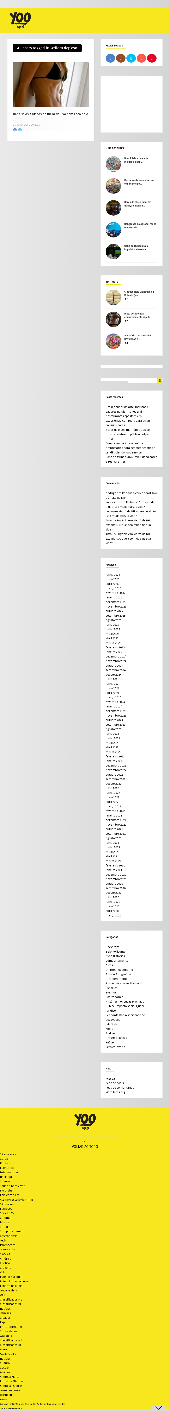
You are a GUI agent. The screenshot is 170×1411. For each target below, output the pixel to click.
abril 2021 (112, 856)
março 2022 (113, 806)
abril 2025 (112, 638)
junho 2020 (113, 902)
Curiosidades (8, 1331)
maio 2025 (112, 634)
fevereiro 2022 (115, 811)
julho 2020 (112, 897)
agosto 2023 (113, 729)
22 (126, 299)
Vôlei (3, 1272)
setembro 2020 (116, 888)
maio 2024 (113, 688)
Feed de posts (115, 1083)
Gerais (4, 1159)
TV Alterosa (5, 1372)
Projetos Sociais (116, 1038)
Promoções (8, 1245)
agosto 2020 (114, 893)
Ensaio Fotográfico (118, 974)
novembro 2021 (116, 824)
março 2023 (113, 752)
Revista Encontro (8, 1354)
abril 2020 (112, 911)
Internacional (9, 1172)
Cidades (5, 1318)
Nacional (6, 1177)
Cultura (5, 1181)
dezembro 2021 (116, 820)
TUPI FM (3, 1399)
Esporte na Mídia (11, 1286)
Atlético (5, 1263)
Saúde (110, 1042)
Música (5, 1222)
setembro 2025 (116, 615)
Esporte (5, 1322)
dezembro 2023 (116, 711)
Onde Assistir (8, 1290)
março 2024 (113, 697)
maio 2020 (113, 906)
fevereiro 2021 (115, 865)
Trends (4, 1227)
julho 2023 (112, 734)
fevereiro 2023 (115, 756)
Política (5, 1163)
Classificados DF (11, 1304)
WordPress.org (115, 1092)
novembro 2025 (116, 606)
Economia (7, 1168)
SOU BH (3, 1349)
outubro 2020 (114, 883)
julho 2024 (112, 679)
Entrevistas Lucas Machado (124, 983)
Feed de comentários (120, 1087)
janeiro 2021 (114, 870)
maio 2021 (112, 852)
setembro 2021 (116, 833)
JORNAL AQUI (5, 1313)
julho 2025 (112, 625)
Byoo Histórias (115, 956)
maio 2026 (113, 579)
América (5, 1258)
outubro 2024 (114, 665)
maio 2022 (112, 797)
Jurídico (111, 1010)
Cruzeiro (5, 1268)
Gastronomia (114, 997)
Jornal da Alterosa (12, 1381)
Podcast (111, 1033)
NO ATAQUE (5, 1254)
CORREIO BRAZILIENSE (10, 1390)
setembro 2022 (116, 779)
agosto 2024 (114, 674)
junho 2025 (113, 629)
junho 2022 (113, 793)
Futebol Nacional (11, 1277)
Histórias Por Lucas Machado (125, 1001)
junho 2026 (113, 575)
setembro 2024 (116, 670)
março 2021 (113, 861)
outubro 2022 (114, 774)
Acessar (111, 1078)
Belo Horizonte (116, 951)
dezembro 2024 (116, 656)
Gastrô (4, 1367)
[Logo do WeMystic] (85, 1122)
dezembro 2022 (116, 765)
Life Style (112, 1024)
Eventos (111, 992)
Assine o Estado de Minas (17, 1199)
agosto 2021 (113, 838)
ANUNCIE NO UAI (7, 1249)
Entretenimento (117, 979)
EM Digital (6, 1190)
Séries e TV (7, 1213)
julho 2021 (112, 843)
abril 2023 (112, 747)
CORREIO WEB (6, 1395)
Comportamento (117, 960)
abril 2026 (112, 584)
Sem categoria (115, 1047)
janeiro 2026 (114, 597)
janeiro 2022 (114, 815)
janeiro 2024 (114, 706)
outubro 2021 (114, 829)
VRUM (2, 1295)
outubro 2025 (114, 611)
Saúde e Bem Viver (12, 1186)
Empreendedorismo (119, 970)
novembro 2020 (116, 879)
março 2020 (113, 915)
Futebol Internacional (14, 1281)
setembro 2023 (116, 724)
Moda (109, 1029)
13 (126, 343)
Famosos (6, 1208)
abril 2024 (112, 693)
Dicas (109, 965)
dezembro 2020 (116, 874)
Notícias (5, 1308)
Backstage (113, 947)
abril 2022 (112, 802)
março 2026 (113, 588)
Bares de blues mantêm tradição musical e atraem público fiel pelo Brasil (128, 434)
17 (126, 321)
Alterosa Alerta (9, 1377)
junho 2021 (113, 847)
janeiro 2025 (114, 652)
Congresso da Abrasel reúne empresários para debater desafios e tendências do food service (130, 448)
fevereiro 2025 (115, 647)
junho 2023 (113, 738)
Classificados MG (11, 1299)
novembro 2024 (116, 661)
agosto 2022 (113, 784)
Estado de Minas (8, 1154)
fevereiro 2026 (115, 593)
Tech (3, 1240)
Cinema (5, 1218)
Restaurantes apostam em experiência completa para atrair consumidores (128, 420)
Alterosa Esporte (11, 1386)
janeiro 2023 (114, 761)
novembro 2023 (116, 715)
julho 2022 (112, 788)
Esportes (111, 988)
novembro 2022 (116, 770)
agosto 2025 (113, 620)
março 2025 (113, 643)
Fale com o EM (9, 1195)
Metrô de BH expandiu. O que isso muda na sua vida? (128, 525)
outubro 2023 (114, 720)
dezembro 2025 (116, 602)
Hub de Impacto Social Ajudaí (125, 1006)
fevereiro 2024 (115, 702)
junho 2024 (113, 684)
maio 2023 (112, 743)
